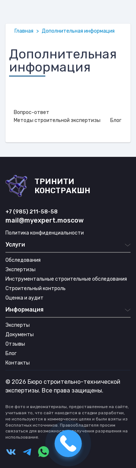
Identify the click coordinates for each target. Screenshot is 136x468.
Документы (19, 334)
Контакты (17, 363)
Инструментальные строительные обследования (66, 279)
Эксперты (17, 325)
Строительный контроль (35, 288)
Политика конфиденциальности (44, 233)
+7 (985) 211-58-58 (31, 211)
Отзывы (15, 344)
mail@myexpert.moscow (44, 220)
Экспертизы (20, 269)
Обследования (23, 260)
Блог (11, 353)
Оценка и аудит (24, 298)
